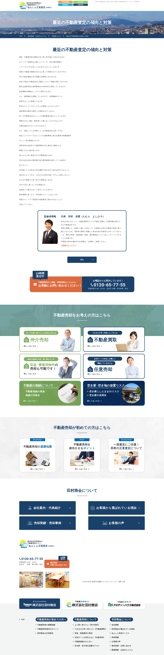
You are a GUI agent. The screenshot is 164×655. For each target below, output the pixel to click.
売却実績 (106, 8)
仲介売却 (80, 2)
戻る (82, 260)
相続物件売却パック (137, 8)
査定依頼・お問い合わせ (121, 640)
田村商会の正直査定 (45, 628)
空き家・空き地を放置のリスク (87, 640)
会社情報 (115, 620)
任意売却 (80, 5)
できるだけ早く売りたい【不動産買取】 (91, 624)
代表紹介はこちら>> (68, 245)
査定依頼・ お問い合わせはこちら (58, 559)
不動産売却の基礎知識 (46, 620)
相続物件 (65, 5)
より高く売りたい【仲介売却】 (87, 620)
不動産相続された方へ (83, 636)
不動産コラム (56, 36)
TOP (60, 8)
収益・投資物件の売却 (83, 628)
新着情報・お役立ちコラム (37, 36)
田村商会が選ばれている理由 (123, 624)
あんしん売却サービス (120, 628)
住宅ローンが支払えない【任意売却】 (90, 632)
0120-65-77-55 (110, 284)
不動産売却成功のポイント (48, 624)
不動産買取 (65, 2)
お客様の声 (115, 8)
